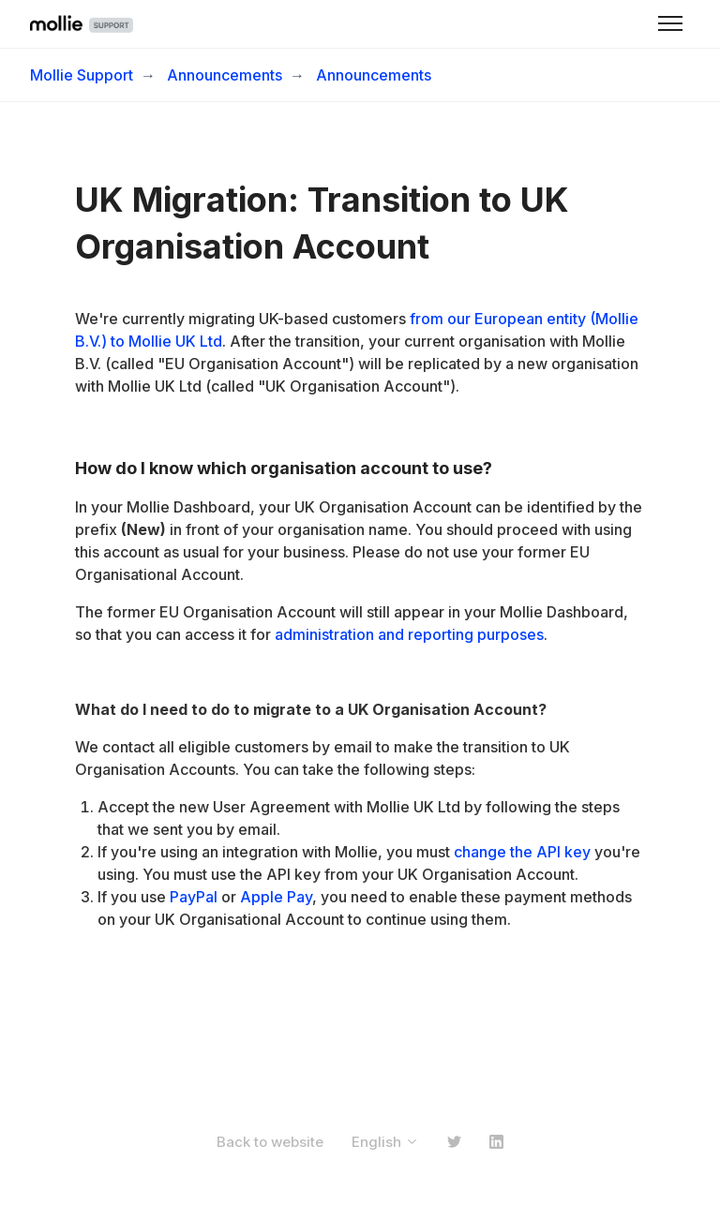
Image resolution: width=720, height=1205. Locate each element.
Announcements (224, 75)
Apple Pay (276, 896)
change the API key (522, 851)
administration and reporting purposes (409, 634)
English (385, 1142)
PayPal (194, 896)
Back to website (270, 1142)
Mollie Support (81, 75)
